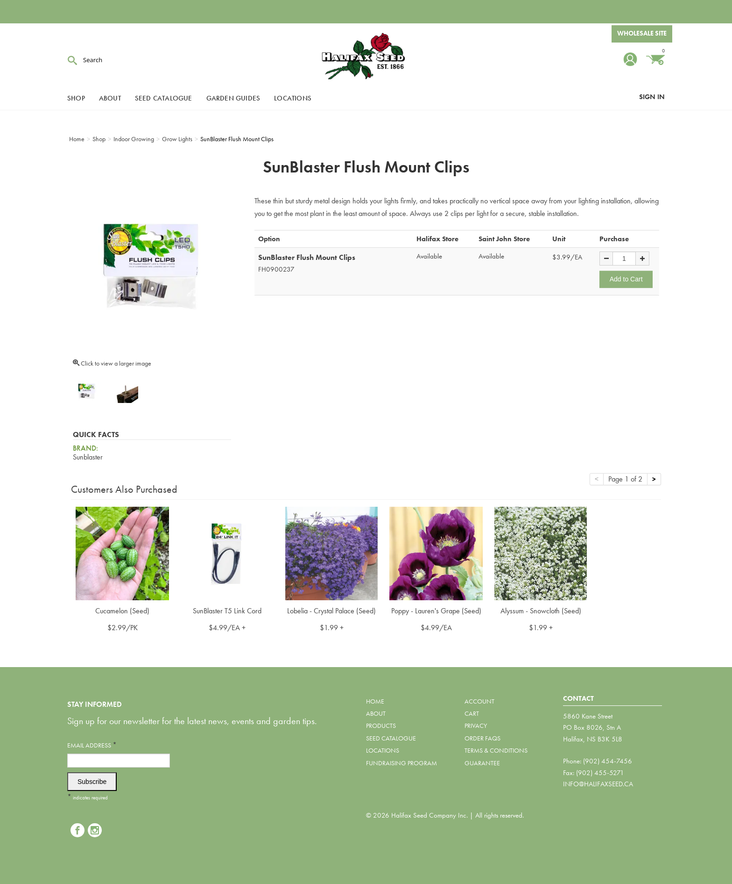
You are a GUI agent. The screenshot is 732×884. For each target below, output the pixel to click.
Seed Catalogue (163, 98)
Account (479, 701)
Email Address (92, 745)
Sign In (652, 96)
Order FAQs (482, 738)
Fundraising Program (401, 763)
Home (375, 701)
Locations (292, 98)
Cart (472, 713)
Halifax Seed (366, 56)
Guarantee (482, 763)
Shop (76, 98)
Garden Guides (233, 98)
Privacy (476, 725)
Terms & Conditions (496, 750)
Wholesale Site (642, 34)
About (110, 98)
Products (381, 725)
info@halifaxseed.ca (598, 784)
